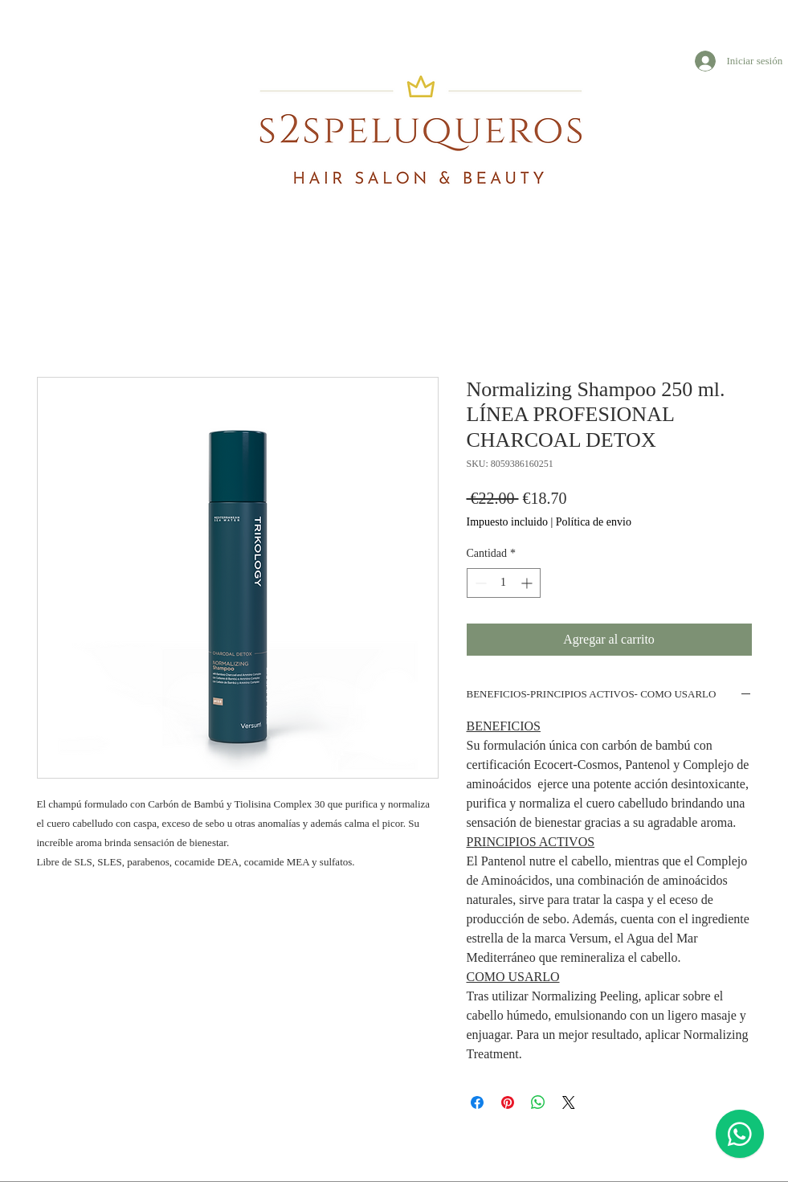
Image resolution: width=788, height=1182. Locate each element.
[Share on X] (568, 1102)
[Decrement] (479, 583)
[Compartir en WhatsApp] (538, 1102)
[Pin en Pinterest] (507, 1102)
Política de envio (593, 522)
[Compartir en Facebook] (477, 1102)
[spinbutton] (503, 583)
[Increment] (528, 583)
